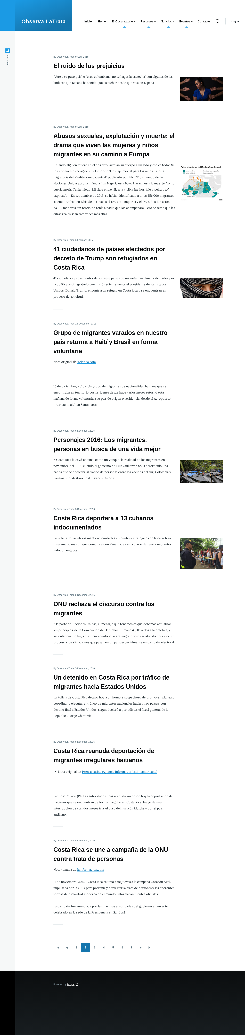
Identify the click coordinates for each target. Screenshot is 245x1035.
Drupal (71, 984)
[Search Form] (217, 21)
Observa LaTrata (43, 21)
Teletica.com (86, 362)
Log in (235, 21)
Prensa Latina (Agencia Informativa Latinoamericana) (119, 772)
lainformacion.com (90, 869)
